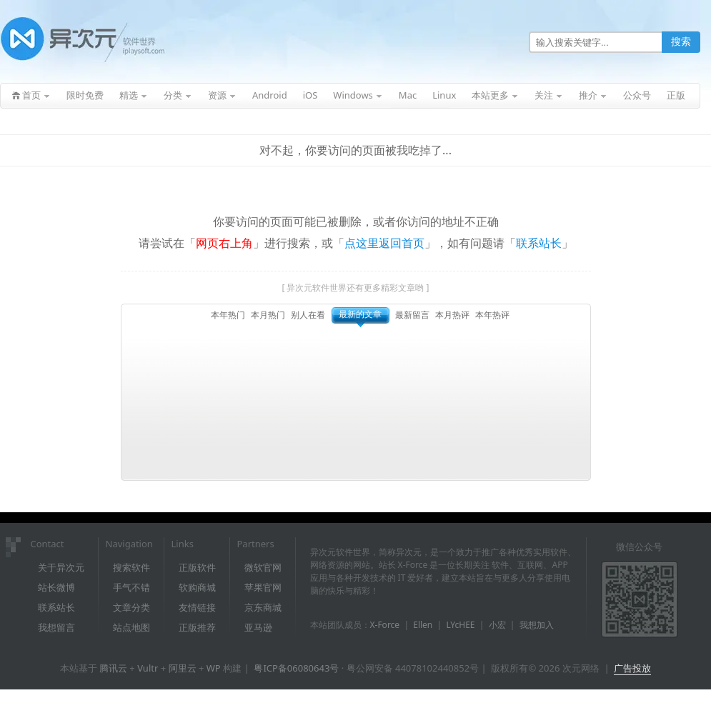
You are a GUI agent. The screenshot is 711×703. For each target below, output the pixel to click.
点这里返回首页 (384, 243)
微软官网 (263, 567)
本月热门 (268, 315)
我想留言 (56, 627)
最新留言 (412, 315)
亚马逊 (258, 627)
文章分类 (131, 607)
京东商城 (263, 607)
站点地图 (131, 627)
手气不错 (131, 587)
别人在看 (308, 315)
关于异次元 (61, 567)
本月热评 (452, 315)
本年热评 (492, 315)
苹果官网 (263, 587)
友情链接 (197, 607)
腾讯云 (113, 668)
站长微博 (56, 587)
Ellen (422, 625)
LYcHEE (460, 625)
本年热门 (228, 315)
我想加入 (536, 625)
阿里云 (183, 668)
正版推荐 (197, 627)
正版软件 (197, 567)
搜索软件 (131, 567)
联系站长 (539, 243)
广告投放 (632, 668)
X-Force (385, 625)
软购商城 (197, 587)
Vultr (147, 668)
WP (214, 668)
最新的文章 (360, 314)
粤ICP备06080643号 (296, 668)
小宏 (497, 625)
